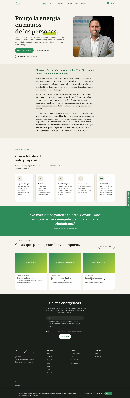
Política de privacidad (31, 395)
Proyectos (59, 3)
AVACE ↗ (73, 356)
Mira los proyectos (43, 50)
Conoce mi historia (23, 50)
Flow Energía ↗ (75, 360)
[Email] (65, 319)
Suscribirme (65, 337)
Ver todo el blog (105, 246)
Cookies (17, 385)
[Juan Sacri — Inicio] (19, 3)
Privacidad (18, 382)
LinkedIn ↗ (98, 353)
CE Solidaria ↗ (75, 363)
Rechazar (89, 393)
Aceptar (108, 393)
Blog (76, 3)
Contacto (83, 3)
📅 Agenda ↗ (98, 356)
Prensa (49, 369)
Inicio (43, 3)
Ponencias (68, 3)
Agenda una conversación (27, 56)
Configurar (99, 393)
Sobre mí (51, 3)
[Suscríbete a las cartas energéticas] (128, 199)
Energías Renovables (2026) (69, 229)
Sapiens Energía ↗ (76, 353)
